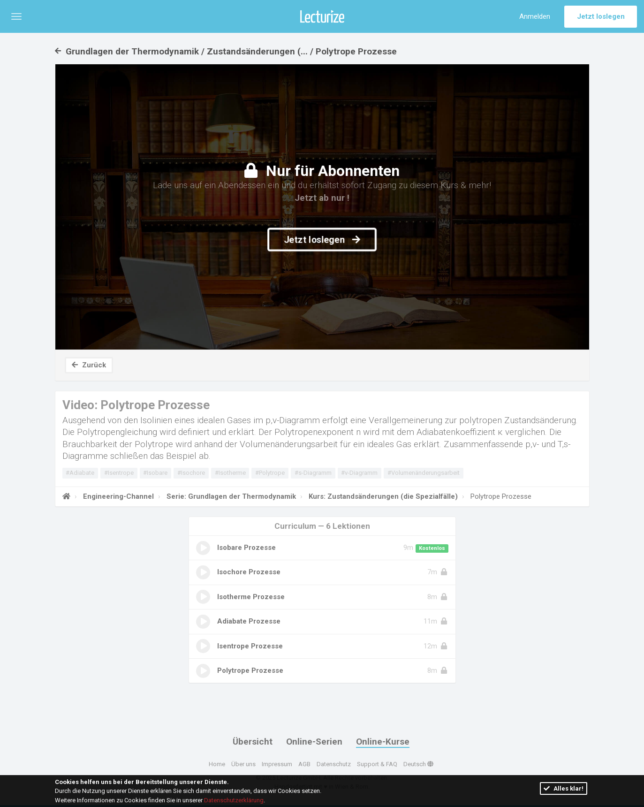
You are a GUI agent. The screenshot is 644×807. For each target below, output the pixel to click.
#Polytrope (270, 472)
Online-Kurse (382, 741)
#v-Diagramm (359, 472)
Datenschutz (334, 764)
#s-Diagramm (313, 472)
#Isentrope (119, 472)
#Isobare (155, 472)
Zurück (89, 365)
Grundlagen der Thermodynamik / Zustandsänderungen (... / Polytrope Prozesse (226, 51)
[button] (16, 16)
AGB (304, 764)
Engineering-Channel (117, 496)
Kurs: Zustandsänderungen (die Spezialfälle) (382, 496)
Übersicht (253, 741)
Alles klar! (563, 788)
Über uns (243, 764)
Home (217, 764)
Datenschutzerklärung (234, 800)
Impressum (277, 764)
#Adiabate (80, 472)
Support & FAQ (377, 764)
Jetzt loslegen (601, 16)
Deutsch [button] (418, 764)
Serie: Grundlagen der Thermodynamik (230, 496)
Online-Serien (314, 741)
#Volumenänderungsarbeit (423, 472)
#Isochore (191, 472)
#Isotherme (230, 472)
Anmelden (534, 16)
